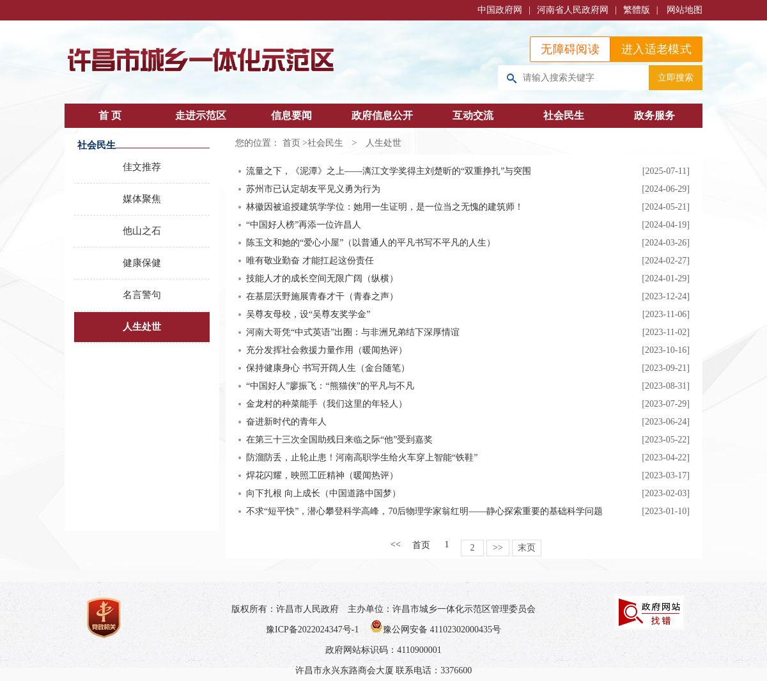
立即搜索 (675, 77)
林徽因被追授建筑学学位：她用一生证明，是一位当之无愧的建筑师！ (384, 207)
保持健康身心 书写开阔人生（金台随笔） (328, 368)
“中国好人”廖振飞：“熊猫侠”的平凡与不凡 (330, 386)
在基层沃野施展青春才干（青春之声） (322, 296)
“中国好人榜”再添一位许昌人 (303, 225)
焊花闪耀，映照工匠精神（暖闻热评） (322, 475)
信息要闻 (291, 115)
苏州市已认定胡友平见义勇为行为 (313, 189)
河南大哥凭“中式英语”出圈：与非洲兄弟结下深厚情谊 (353, 332)
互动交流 (473, 115)
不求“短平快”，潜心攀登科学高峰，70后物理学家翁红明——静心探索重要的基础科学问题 (424, 511)
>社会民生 (322, 143)
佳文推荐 (142, 167)
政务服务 (654, 115)
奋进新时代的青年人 (286, 422)
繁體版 (636, 10)
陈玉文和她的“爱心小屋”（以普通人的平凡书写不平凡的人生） (370, 242)
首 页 (109, 115)
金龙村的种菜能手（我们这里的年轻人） (326, 404)
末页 (527, 547)
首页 (291, 143)
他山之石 (142, 231)
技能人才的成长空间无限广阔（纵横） (322, 278)
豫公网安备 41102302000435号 (435, 629)
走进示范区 (200, 115)
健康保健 (142, 263)
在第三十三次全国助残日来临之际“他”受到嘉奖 (339, 439)
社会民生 (563, 115)
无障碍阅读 (570, 49)
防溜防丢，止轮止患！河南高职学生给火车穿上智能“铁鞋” (361, 457)
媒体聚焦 (142, 199)
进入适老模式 (656, 49)
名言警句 (142, 295)
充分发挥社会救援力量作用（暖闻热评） (326, 350)
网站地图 (684, 10)
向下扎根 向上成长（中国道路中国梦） (323, 493)
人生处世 (142, 327)
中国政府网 (499, 10)
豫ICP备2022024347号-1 (312, 629)
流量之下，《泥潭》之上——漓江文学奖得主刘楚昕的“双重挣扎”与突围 (388, 171)
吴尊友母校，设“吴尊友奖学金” (308, 314)
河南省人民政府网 (572, 10)
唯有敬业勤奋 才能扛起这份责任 (310, 260)
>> (498, 547)
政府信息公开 (382, 115)
